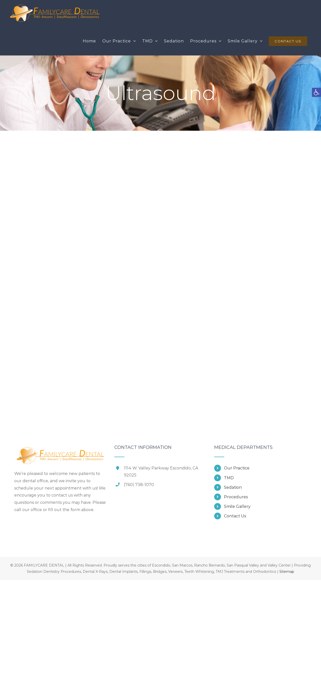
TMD (229, 477)
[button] (316, 92)
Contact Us (235, 516)
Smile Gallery (237, 506)
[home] (60, 448)
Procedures (236, 497)
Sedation (233, 487)
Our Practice (237, 468)
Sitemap (286, 571)
